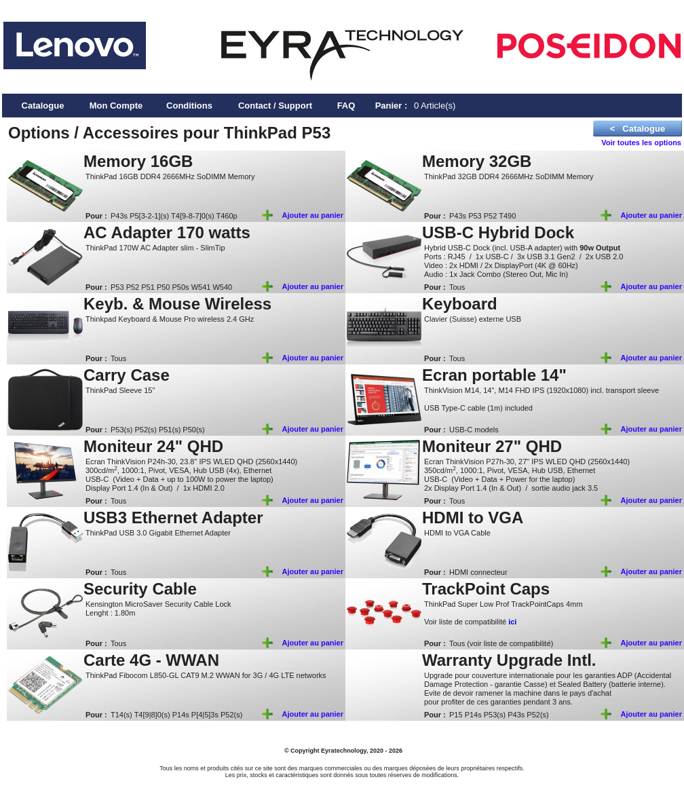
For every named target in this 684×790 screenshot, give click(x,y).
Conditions (189, 105)
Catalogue (43, 105)
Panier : (391, 105)
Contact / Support (275, 105)
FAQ (346, 105)
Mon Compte (116, 105)
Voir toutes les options (641, 142)
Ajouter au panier (312, 215)
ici (512, 622)
